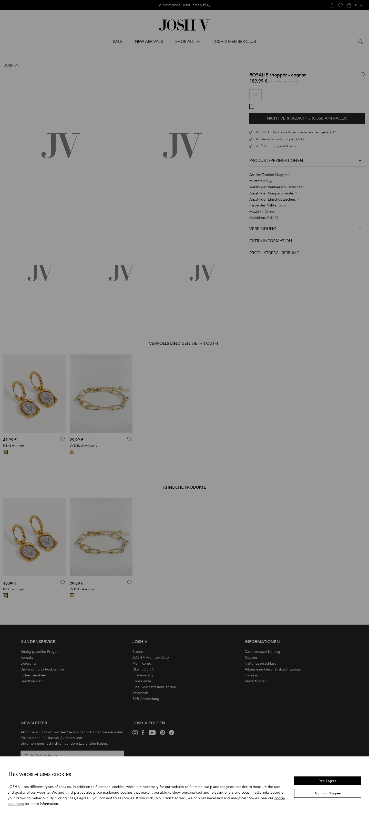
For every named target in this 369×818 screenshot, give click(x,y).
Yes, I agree (327, 780)
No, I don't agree (328, 793)
